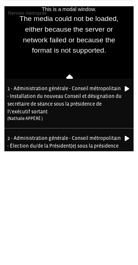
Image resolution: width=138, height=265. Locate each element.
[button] (64, 103)
